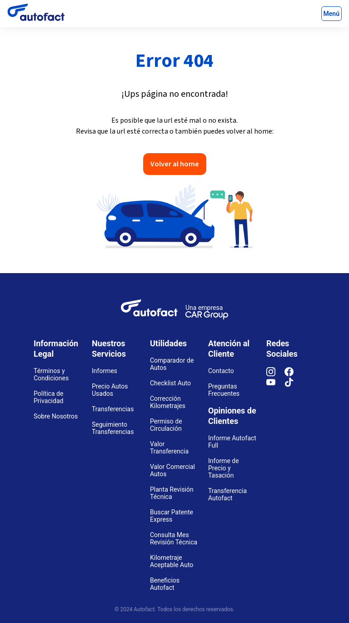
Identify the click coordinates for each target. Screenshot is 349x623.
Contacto (221, 370)
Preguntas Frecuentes (223, 390)
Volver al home (174, 164)
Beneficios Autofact (164, 584)
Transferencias (113, 409)
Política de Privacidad (48, 397)
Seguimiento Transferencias (113, 428)
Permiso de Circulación (166, 425)
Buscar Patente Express (171, 515)
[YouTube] (275, 384)
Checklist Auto (170, 383)
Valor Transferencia (169, 447)
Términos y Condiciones (51, 374)
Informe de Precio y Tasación (223, 468)
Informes (104, 370)
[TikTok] (293, 384)
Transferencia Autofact (227, 494)
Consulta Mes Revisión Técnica (173, 538)
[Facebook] (293, 374)
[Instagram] (275, 374)
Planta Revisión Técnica (172, 493)
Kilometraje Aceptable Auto (171, 561)
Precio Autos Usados (110, 390)
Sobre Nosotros (56, 416)
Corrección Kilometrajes (167, 402)
